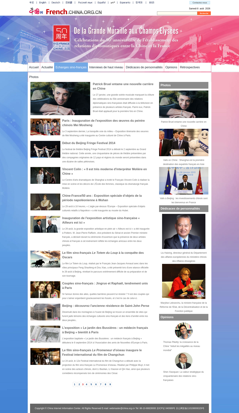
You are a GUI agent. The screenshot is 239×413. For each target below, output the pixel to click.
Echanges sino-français (70, 67)
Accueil (34, 67)
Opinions (171, 67)
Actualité (47, 67)
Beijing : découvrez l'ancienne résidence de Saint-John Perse (105, 305)
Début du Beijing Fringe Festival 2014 (88, 143)
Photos (34, 77)
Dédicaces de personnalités (144, 67)
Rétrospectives (190, 67)
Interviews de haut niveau (106, 67)
